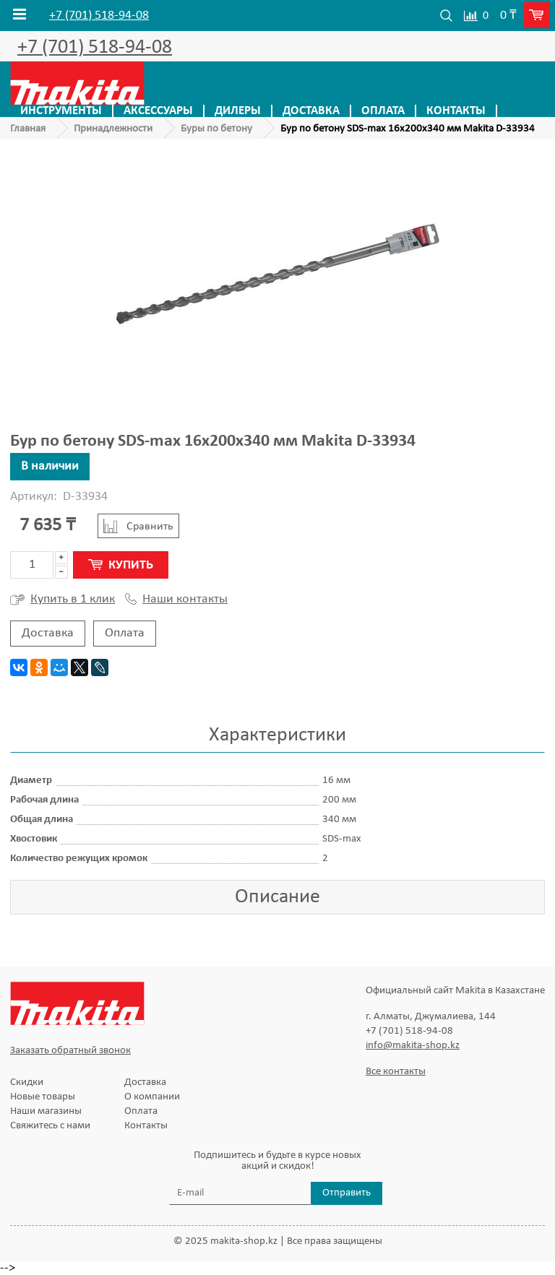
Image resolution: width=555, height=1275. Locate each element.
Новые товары (42, 1097)
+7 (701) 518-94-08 (99, 15)
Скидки (26, 1082)
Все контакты (396, 1071)
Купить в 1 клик (62, 599)
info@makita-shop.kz (413, 1045)
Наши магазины (46, 1111)
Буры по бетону (216, 129)
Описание (277, 897)
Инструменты (61, 111)
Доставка (311, 111)
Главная (28, 129)
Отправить (346, 1193)
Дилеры (238, 111)
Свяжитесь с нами (50, 1125)
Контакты (456, 111)
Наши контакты (176, 599)
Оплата (383, 111)
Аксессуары (158, 111)
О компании (152, 1097)
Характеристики (277, 735)
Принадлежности (113, 129)
